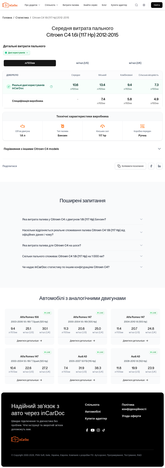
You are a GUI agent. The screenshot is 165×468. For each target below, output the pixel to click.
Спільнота (51, 5)
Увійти (157, 5)
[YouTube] (93, 430)
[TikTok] (104, 430)
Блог (104, 5)
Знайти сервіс (90, 5)
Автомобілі (93, 411)
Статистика (22, 17)
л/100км (30, 63)
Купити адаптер (119, 5)
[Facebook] (87, 430)
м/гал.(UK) (135, 63)
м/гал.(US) (82, 63)
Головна (7, 17)
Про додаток (33, 5)
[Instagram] (98, 430)
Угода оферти (131, 416)
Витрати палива (71, 5)
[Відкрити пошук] (137, 5)
